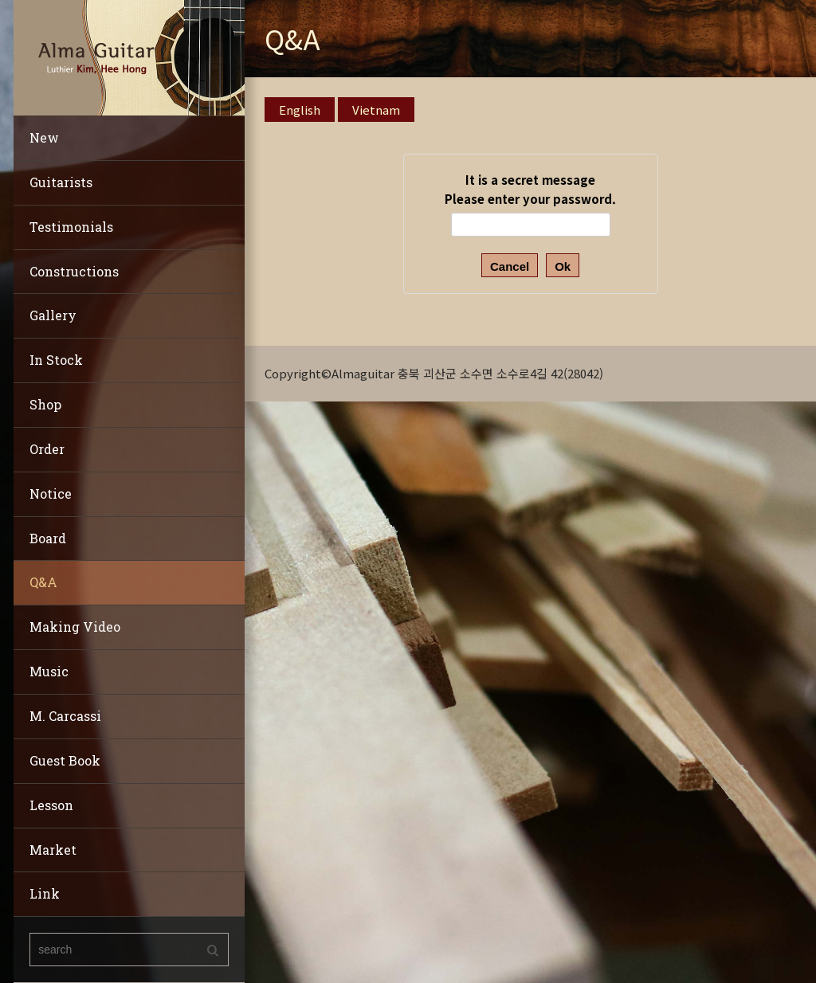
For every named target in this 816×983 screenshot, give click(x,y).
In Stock (56, 359)
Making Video (74, 626)
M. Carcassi (65, 715)
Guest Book (64, 760)
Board (47, 538)
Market (52, 849)
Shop (45, 404)
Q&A (43, 582)
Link (44, 893)
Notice (50, 493)
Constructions (74, 271)
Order (47, 449)
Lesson (51, 805)
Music (49, 671)
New (44, 137)
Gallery (52, 315)
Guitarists (60, 182)
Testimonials (71, 226)
